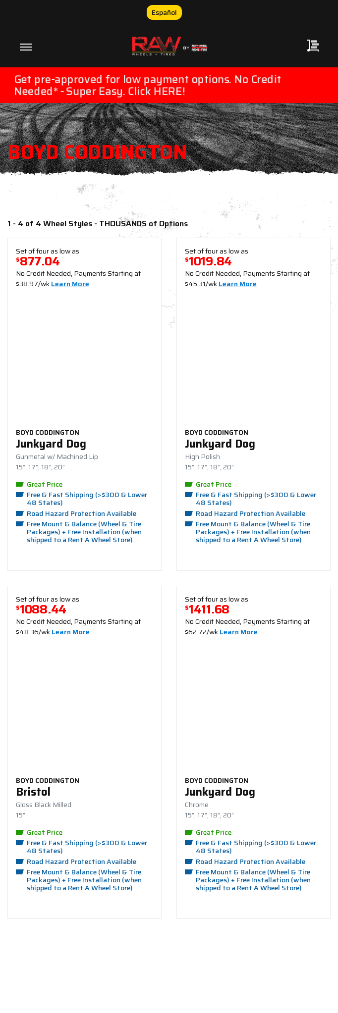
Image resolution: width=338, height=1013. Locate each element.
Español (164, 12)
